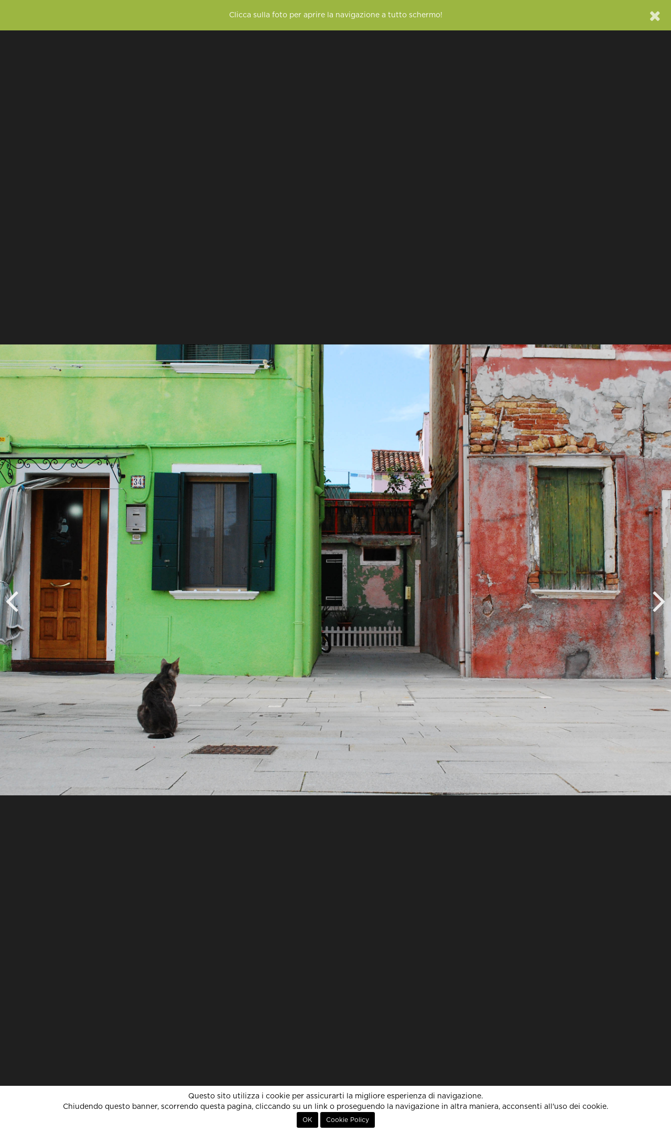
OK (307, 1120)
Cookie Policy (347, 1120)
